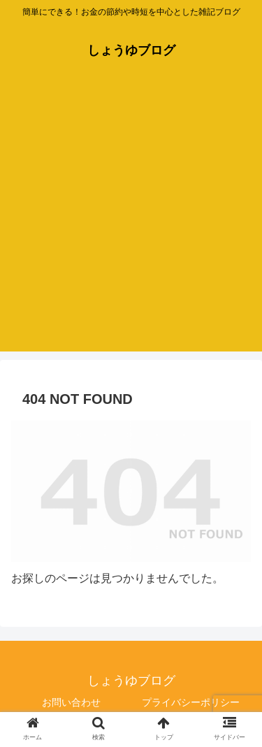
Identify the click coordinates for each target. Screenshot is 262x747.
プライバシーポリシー (191, 702)
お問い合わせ (71, 702)
